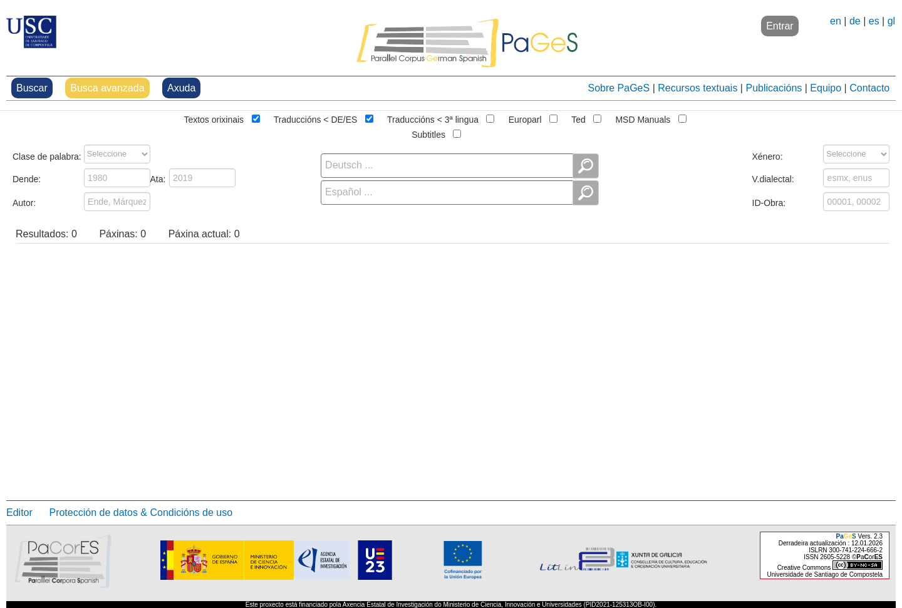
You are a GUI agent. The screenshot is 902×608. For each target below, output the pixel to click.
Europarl (525, 118)
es (874, 21)
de (855, 21)
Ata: (158, 178)
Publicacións (773, 88)
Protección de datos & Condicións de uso (140, 512)
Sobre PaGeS (619, 88)
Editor (19, 512)
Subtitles (428, 133)
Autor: (24, 201)
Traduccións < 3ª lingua (433, 118)
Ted (578, 118)
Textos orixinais (214, 118)
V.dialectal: (773, 178)
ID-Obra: (769, 201)
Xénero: (767, 155)
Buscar (32, 88)
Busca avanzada (107, 88)
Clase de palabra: (47, 155)
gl (891, 21)
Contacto (869, 88)
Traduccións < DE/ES (316, 118)
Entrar (780, 26)
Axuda (181, 88)
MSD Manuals (642, 118)
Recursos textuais (697, 88)
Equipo (825, 88)
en (835, 21)
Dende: (27, 178)
